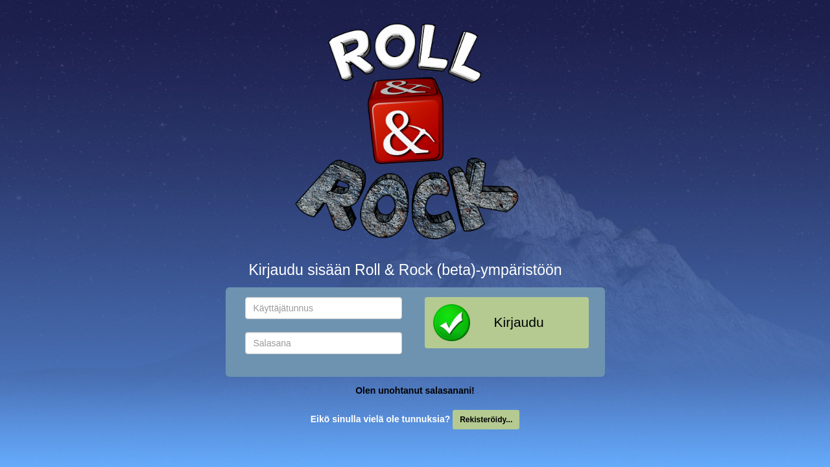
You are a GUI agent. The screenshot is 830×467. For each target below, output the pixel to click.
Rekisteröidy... (486, 419)
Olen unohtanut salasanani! (415, 390)
